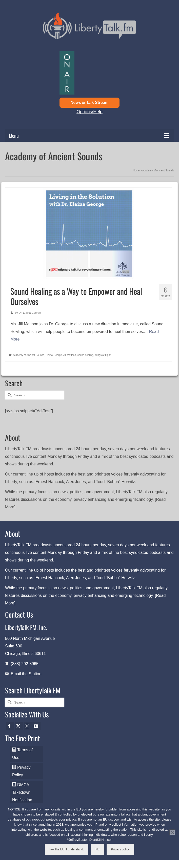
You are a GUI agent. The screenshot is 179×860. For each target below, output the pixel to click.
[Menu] (89, 135)
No (97, 849)
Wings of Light (103, 355)
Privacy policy (120, 849)
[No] (172, 832)
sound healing (85, 355)
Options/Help (89, 111)
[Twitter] (19, 726)
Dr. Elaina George (30, 312)
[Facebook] (10, 726)
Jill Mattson (69, 355)
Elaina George (54, 355)
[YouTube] (36, 726)
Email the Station (26, 674)
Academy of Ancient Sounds (28, 355)
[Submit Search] (9, 395)
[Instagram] (28, 726)
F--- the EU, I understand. (66, 849)
